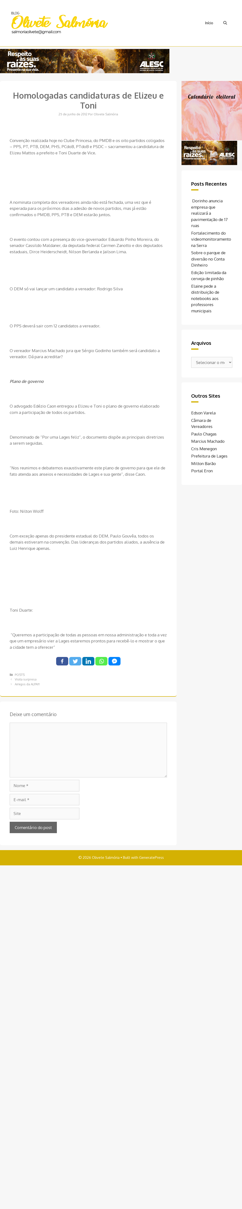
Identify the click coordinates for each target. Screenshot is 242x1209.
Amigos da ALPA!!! (27, 684)
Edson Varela (203, 412)
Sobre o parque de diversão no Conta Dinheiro (208, 259)
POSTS (20, 675)
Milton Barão (203, 463)
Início (209, 23)
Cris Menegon (204, 448)
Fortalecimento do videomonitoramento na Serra (211, 239)
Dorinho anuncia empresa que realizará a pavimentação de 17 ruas (209, 213)
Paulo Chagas (204, 433)
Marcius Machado (208, 441)
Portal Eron (202, 470)
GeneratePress (151, 857)
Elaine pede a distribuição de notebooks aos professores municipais (205, 298)
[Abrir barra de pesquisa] (225, 23)
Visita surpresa (26, 679)
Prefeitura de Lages (209, 455)
